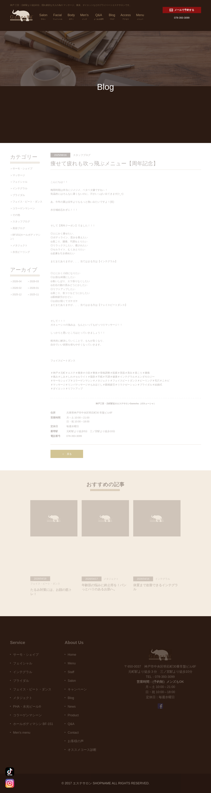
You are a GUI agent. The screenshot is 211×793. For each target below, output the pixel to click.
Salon (43, 17)
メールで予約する (182, 10)
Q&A (98, 17)
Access (125, 17)
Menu (140, 17)
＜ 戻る (67, 453)
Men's (84, 17)
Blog (112, 17)
